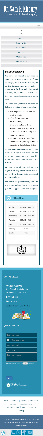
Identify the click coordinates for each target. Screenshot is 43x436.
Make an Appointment (18, 432)
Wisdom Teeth (21, 57)
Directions (24, 432)
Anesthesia (22, 38)
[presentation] (23, 370)
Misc (24, 407)
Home (6, 400)
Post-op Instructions (12, 407)
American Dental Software (23, 419)
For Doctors (34, 400)
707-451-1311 (13, 432)
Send (9, 378)
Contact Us (32, 407)
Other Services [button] (22, 61)
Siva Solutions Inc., (21, 426)
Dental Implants (21, 47)
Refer (30, 432)
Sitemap (21, 411)
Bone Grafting (21, 43)
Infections (21, 52)
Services (24, 400)
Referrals (13, 404)
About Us (15, 400)
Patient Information (26, 404)
